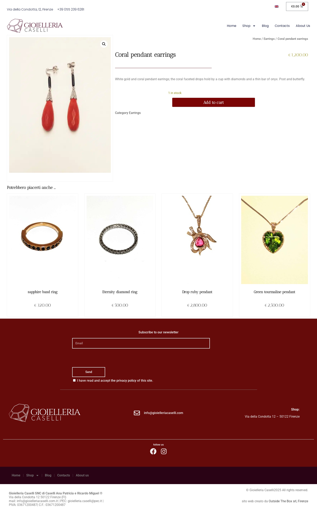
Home (231, 25)
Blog (265, 25)
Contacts (282, 25)
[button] (104, 44)
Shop (249, 25)
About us (303, 25)
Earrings (269, 39)
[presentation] (103, 358)
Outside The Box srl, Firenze (288, 501)
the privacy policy (123, 380)
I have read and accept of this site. (115, 380)
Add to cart (213, 102)
